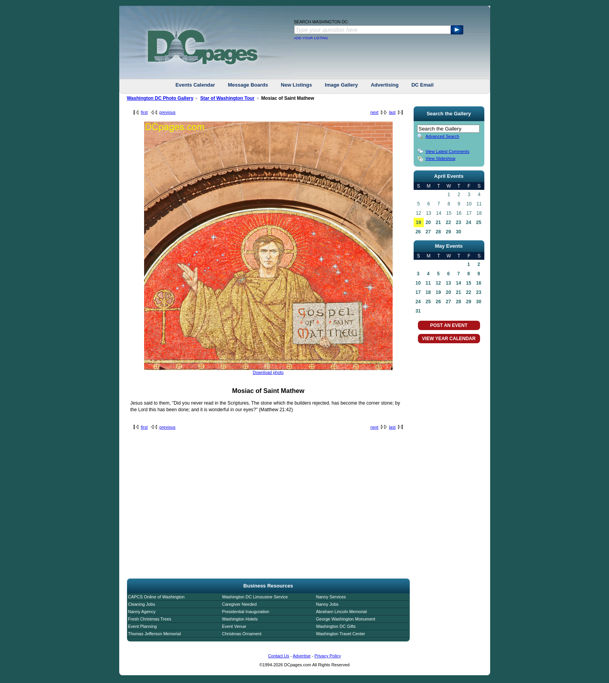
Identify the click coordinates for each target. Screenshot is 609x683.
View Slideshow (441, 158)
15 (468, 283)
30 (458, 232)
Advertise (302, 655)
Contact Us (278, 655)
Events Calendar (195, 85)
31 (418, 311)
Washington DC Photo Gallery (160, 98)
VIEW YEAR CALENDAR (449, 338)
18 (428, 292)
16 (478, 283)
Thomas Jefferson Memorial (154, 633)
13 (448, 283)
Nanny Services (331, 596)
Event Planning (142, 626)
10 (418, 283)
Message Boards (248, 85)
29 (448, 232)
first (144, 112)
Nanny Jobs (327, 604)
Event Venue (234, 626)
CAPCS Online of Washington (156, 596)
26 (418, 232)
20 (428, 222)
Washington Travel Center (340, 633)
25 (478, 222)
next (375, 112)
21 (438, 222)
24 (468, 222)
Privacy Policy (327, 655)
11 (428, 283)
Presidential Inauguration (246, 611)
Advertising (385, 85)
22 (448, 222)
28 (438, 232)
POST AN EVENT (448, 325)
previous (167, 112)
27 (428, 232)
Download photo (268, 372)
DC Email (422, 85)
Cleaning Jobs (141, 604)
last (392, 112)
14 (458, 283)
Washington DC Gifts (336, 626)
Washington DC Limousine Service (255, 596)
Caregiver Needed (239, 604)
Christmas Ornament (241, 633)
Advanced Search (442, 136)
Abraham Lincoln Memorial (341, 611)
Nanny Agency (142, 611)
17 (418, 292)
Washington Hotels (240, 619)
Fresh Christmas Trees (149, 619)
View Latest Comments (448, 151)
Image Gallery (341, 85)
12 (438, 283)
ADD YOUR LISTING (311, 38)
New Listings (296, 85)
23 (458, 222)
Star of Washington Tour (227, 98)
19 (418, 222)
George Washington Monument (345, 619)
